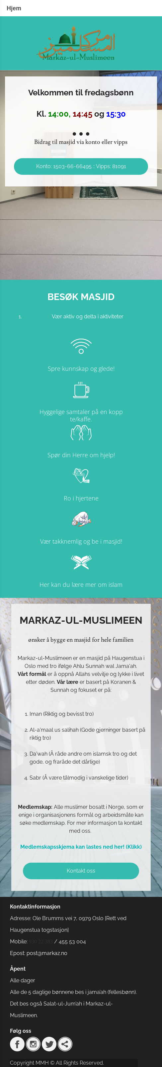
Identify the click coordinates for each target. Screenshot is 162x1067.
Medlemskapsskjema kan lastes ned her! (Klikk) (81, 847)
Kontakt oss (81, 871)
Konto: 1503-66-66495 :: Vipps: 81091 (81, 166)
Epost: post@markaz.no (38, 953)
